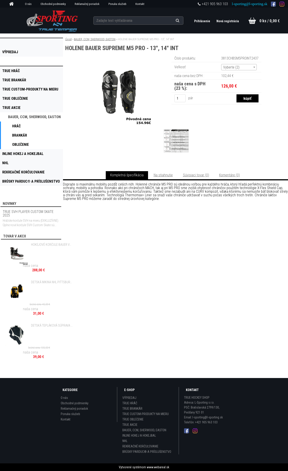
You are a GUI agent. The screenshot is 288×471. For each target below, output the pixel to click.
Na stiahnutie (163, 175)
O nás (28, 4)
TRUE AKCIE (129, 425)
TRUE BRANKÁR (132, 408)
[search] (183, 20)
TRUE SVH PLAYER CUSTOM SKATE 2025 (28, 213)
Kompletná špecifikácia (127, 175)
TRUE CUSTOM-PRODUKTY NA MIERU (145, 414)
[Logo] (52, 20)
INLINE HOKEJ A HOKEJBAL (139, 435)
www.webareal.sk (158, 467)
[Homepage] (13, 4)
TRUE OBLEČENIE (133, 419)
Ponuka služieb (117, 4)
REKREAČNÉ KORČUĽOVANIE (140, 446)
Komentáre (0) (229, 175)
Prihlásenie (202, 21)
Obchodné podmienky (53, 4)
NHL (124, 441)
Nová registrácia (227, 21)
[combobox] (239, 67)
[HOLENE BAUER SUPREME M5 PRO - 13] (118, 62)
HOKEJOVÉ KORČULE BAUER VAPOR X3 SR (52, 244)
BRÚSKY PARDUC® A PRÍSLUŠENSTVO (146, 451)
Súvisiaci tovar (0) (196, 175)
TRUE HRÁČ (129, 403)
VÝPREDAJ (129, 398)
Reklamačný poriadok (87, 4)
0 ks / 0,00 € (269, 20)
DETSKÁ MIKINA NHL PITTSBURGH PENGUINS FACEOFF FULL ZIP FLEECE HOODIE (52, 282)
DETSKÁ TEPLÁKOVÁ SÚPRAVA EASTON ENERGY (52, 325)
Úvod (68, 39)
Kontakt (139, 4)
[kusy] (180, 98)
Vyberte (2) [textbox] (231, 67)
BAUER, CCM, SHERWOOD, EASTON (94, 39)
